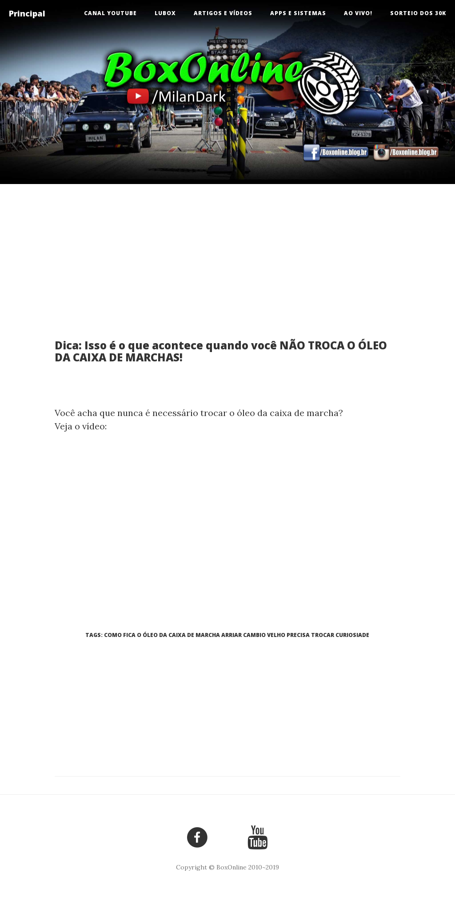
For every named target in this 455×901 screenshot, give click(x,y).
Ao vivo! (358, 13)
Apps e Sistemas (298, 13)
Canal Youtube (110, 13)
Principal (27, 13)
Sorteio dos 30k (418, 13)
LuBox (165, 13)
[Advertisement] (227, 268)
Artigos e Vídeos (223, 13)
